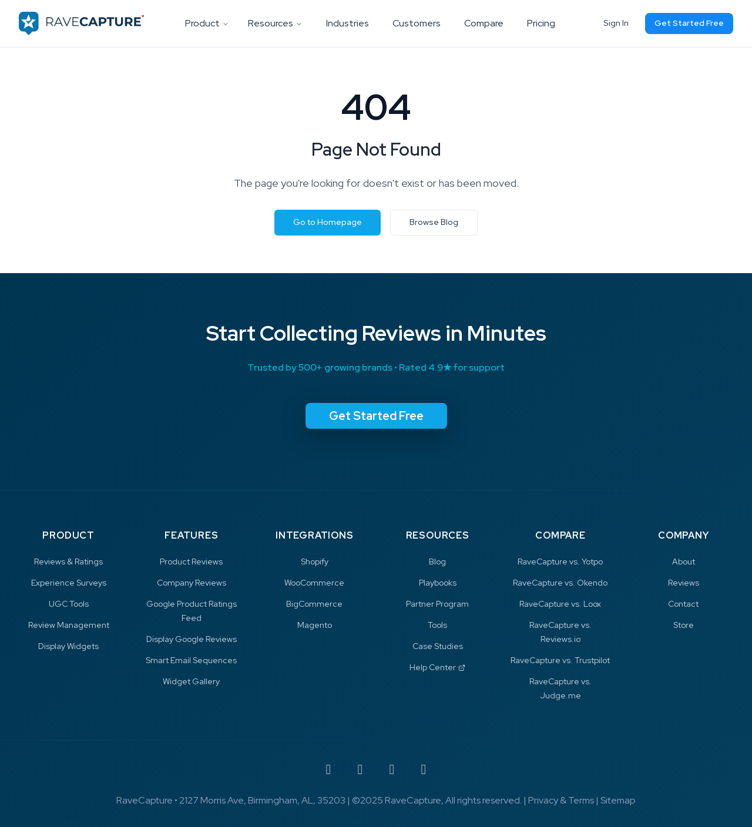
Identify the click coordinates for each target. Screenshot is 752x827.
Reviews (683, 582)
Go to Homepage (327, 222)
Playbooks (437, 582)
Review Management (68, 625)
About (683, 561)
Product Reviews (191, 561)
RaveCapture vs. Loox (560, 604)
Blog (437, 561)
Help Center (437, 667)
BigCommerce (314, 604)
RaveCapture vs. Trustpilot (560, 660)
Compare (483, 23)
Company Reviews (191, 582)
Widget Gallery (191, 681)
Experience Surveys (68, 582)
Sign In (616, 23)
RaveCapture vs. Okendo (560, 582)
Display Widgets (68, 646)
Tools (437, 625)
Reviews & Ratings (68, 561)
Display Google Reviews (191, 639)
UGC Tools (69, 604)
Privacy (543, 800)
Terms (581, 800)
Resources (275, 23)
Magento (314, 625)
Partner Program (437, 604)
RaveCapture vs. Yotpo (560, 561)
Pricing (541, 23)
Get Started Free (689, 23)
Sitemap (618, 800)
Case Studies (437, 646)
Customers (416, 23)
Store (683, 625)
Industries (347, 23)
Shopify (314, 561)
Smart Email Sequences (191, 660)
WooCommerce (314, 582)
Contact (683, 604)
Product (207, 23)
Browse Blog (433, 222)
